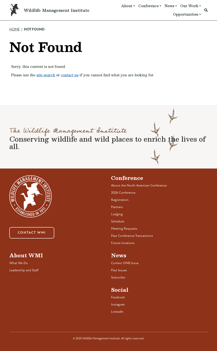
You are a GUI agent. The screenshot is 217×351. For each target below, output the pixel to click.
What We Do (18, 263)
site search (45, 75)
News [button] (169, 6)
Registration (120, 200)
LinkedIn (117, 312)
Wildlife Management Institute (56, 10)
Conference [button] (148, 6)
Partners (117, 207)
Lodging (117, 214)
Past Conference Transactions (132, 236)
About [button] (126, 6)
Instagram (118, 304)
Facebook (118, 297)
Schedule (117, 221)
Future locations (123, 243)
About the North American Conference (139, 185)
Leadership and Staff (24, 270)
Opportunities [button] (185, 14)
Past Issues (119, 270)
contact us (69, 75)
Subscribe (118, 277)
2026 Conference (123, 193)
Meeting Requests (124, 228)
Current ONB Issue (125, 263)
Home (14, 29)
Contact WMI (32, 232)
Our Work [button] (189, 6)
